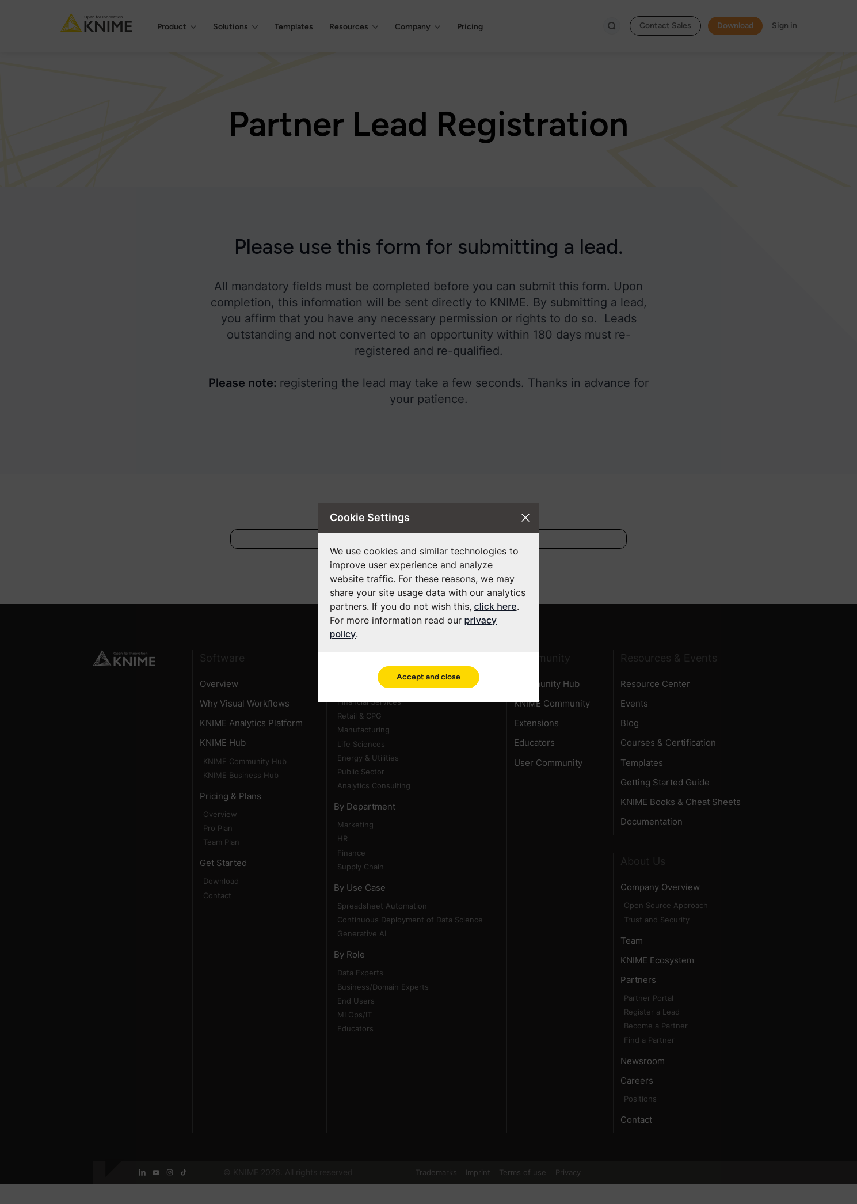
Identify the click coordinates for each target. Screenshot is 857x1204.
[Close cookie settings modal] (525, 518)
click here (495, 606)
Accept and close (428, 677)
